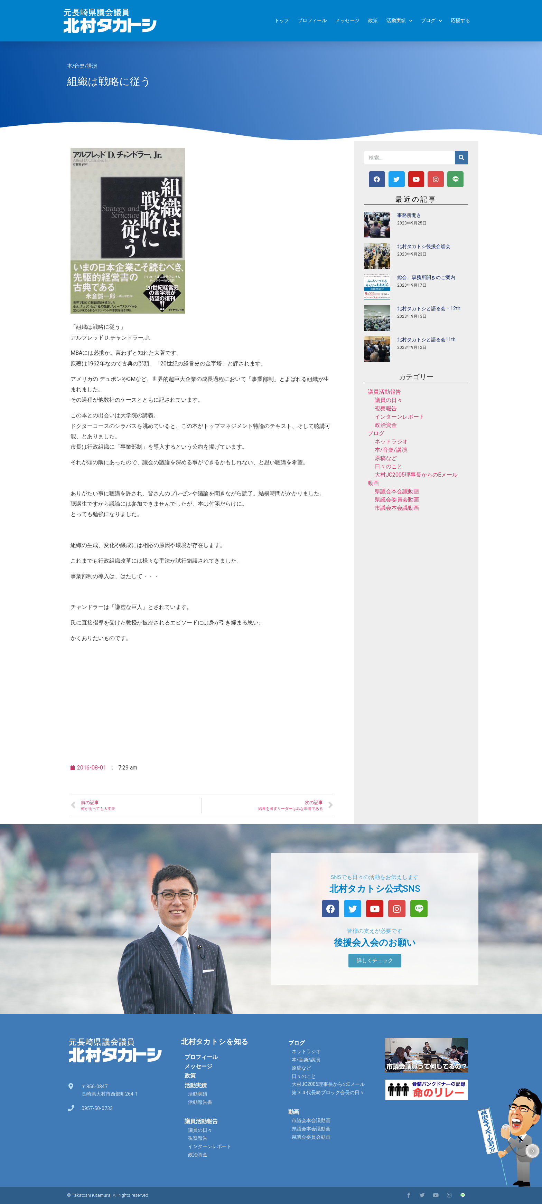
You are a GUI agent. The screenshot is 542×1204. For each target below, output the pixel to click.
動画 (373, 483)
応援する (460, 20)
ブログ (431, 21)
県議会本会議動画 (397, 491)
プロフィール (312, 20)
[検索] (461, 157)
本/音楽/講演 (82, 66)
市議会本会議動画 (397, 508)
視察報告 (386, 408)
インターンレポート (399, 416)
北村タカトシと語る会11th (426, 339)
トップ (281, 20)
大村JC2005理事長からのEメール (416, 474)
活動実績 (399, 21)
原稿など (386, 458)
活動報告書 (200, 1102)
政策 (373, 20)
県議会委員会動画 (397, 499)
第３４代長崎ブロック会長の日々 (328, 1092)
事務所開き (409, 215)
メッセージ (347, 20)
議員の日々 (388, 400)
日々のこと (388, 466)
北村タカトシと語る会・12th (428, 308)
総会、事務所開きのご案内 (426, 277)
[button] (374, 960)
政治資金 (386, 425)
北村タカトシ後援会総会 (423, 246)
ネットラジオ (391, 441)
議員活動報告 (384, 392)
